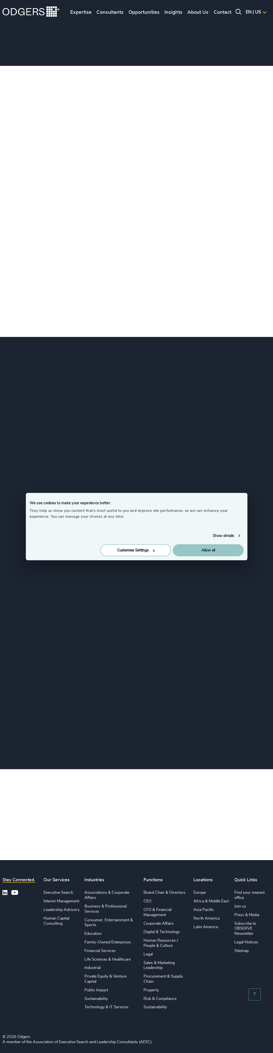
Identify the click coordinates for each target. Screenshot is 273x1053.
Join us (240, 907)
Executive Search (58, 893)
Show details (223, 535)
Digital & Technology (162, 932)
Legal (148, 954)
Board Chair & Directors (164, 893)
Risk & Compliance (160, 999)
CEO (147, 901)
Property (151, 990)
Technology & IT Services (106, 1007)
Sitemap (241, 951)
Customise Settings (136, 550)
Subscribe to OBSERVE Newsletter (245, 929)
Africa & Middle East (211, 901)
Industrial (92, 968)
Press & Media (246, 915)
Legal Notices (246, 942)
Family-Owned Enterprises (107, 942)
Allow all (208, 550)
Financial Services (100, 951)
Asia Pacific (203, 910)
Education (93, 934)
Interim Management (61, 901)
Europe (199, 893)
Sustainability (96, 999)
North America (206, 919)
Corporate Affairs (159, 924)
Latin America (205, 927)
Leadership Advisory (62, 910)
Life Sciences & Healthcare (107, 960)
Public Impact (96, 990)
